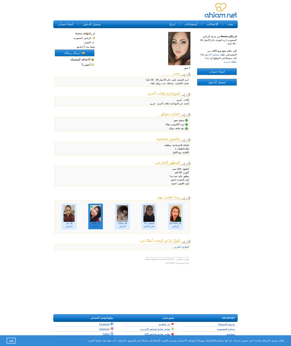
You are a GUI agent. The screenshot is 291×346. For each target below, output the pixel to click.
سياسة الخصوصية (226, 329)
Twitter (108, 333)
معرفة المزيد (94, 340)
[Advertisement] (121, 10)
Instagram (106, 328)
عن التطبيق (166, 324)
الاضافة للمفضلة (80, 59)
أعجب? (85, 64)
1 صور (187, 68)
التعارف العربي (181, 247)
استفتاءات (191, 24)
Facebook (106, 324)
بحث (230, 24)
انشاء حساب (65, 24)
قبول (11, 340)
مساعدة (231, 334)
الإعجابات (212, 24)
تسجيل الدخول (92, 24)
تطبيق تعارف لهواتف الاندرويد (157, 328)
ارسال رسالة (74, 52)
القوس (89, 42)
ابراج (172, 24)
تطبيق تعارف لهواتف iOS (159, 333)
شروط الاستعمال (226, 324)
